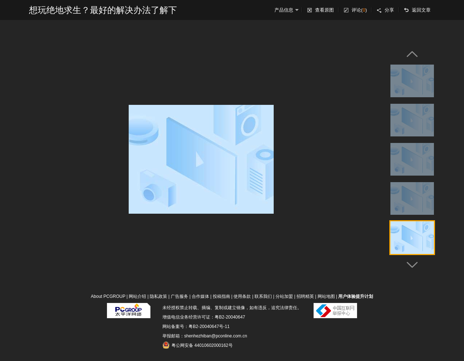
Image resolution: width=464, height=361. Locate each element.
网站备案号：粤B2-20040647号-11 (195, 326)
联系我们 (263, 296)
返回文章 (421, 10)
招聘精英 (305, 296)
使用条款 (242, 296)
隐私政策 (158, 296)
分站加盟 (284, 296)
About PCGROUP (108, 296)
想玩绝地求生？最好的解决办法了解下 (103, 10)
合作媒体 (200, 296)
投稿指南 (221, 296)
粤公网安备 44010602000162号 (197, 345)
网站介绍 (137, 296)
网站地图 (326, 296)
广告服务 (179, 296)
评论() (359, 10)
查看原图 (324, 10)
